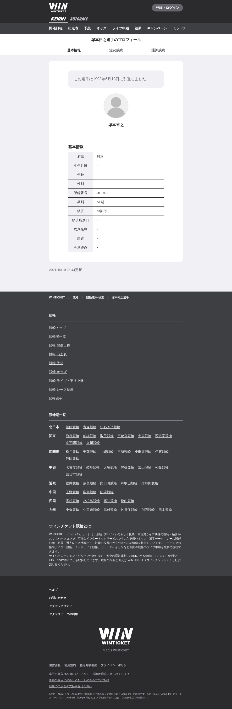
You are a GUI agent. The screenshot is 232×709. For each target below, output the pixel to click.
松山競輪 (127, 501)
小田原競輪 (143, 452)
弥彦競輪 (72, 436)
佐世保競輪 (129, 510)
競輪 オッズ (58, 372)
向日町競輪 (108, 483)
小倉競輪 (72, 510)
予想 (87, 28)
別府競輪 (148, 510)
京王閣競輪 (74, 443)
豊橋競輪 (127, 467)
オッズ (101, 28)
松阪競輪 (162, 467)
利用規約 (70, 665)
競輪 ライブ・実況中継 (66, 381)
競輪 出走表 (58, 354)
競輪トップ (57, 328)
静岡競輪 (72, 458)
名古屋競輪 (74, 467)
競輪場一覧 (57, 336)
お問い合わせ (57, 598)
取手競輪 (107, 436)
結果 (138, 28)
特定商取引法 (88, 665)
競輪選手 (55, 398)
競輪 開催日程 (59, 345)
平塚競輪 (124, 452)
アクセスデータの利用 (63, 614)
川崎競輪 (107, 452)
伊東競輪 (162, 452)
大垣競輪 (110, 467)
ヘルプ (53, 589)
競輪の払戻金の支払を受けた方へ (70, 686)
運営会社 (55, 665)
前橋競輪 (89, 436)
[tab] (116, 50)
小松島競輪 (91, 501)
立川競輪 (93, 443)
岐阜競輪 (93, 467)
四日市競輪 (74, 474)
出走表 (73, 28)
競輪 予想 (56, 363)
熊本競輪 (165, 510)
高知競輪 (110, 501)
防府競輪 (107, 492)
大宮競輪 (144, 436)
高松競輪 (72, 501)
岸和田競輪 (149, 483)
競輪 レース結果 (61, 389)
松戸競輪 (72, 452)
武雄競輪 (110, 510)
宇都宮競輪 (125, 436)
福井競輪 (72, 483)
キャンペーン (157, 28)
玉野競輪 (72, 492)
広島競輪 (89, 492)
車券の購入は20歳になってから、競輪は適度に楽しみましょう (89, 674)
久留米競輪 (91, 510)
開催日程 (55, 28)
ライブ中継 (120, 28)
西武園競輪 (163, 436)
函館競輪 (72, 427)
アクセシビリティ (60, 606)
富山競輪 (144, 467)
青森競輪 (89, 427)
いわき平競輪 (110, 427)
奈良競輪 (89, 483)
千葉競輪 (89, 452)
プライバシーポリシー (115, 665)
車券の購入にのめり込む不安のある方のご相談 (79, 680)
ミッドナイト (183, 28)
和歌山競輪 (129, 483)
